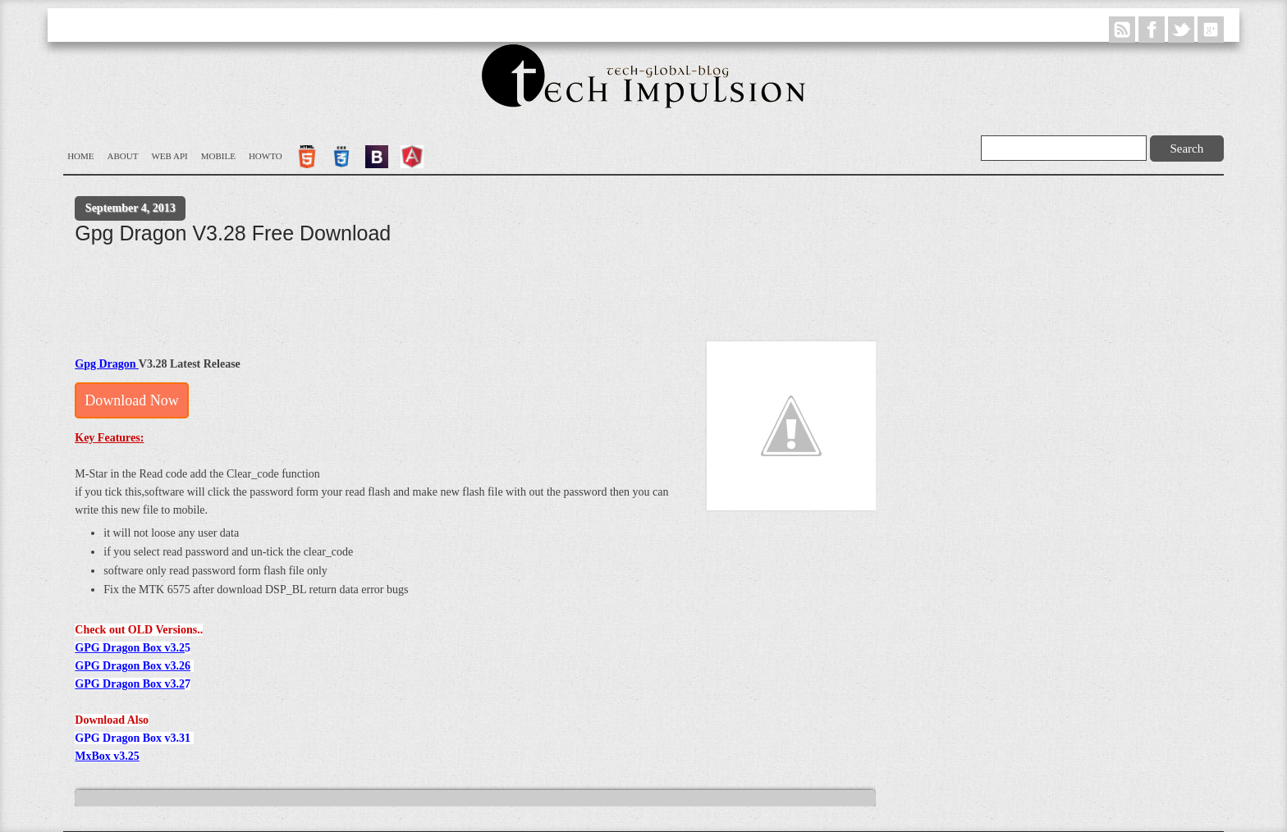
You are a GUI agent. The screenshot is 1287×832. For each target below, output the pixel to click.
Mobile (218, 156)
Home (80, 156)
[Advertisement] (373, 294)
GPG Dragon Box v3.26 (132, 666)
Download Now (132, 400)
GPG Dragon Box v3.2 (130, 648)
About (123, 156)
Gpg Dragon (107, 364)
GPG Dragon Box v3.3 (130, 738)
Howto (265, 156)
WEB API (169, 156)
